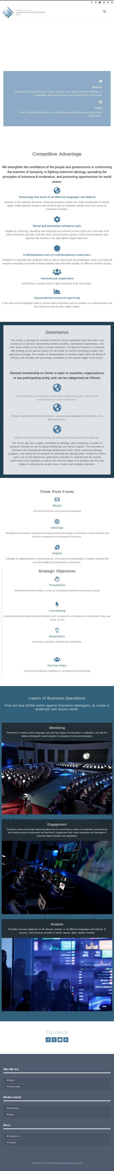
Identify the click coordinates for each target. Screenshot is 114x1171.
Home (11, 1081)
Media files (14, 1109)
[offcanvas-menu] (104, 12)
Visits (11, 1115)
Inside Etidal (14, 1087)
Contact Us (14, 1136)
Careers (12, 1143)
